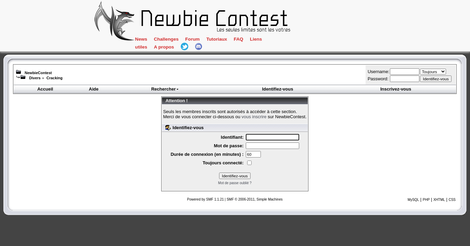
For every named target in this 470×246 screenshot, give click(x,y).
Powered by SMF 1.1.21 (205, 199)
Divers (35, 78)
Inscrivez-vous (395, 89)
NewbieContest (38, 73)
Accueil (45, 89)
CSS (452, 200)
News (164, 40)
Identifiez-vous (277, 89)
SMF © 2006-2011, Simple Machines (255, 199)
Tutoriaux (245, 40)
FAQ (269, 40)
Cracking (55, 78)
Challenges (191, 40)
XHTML (439, 200)
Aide (94, 89)
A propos (326, 40)
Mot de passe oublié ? (235, 183)
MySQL (413, 200)
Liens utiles (295, 40)
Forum (219, 40)
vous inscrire (254, 116)
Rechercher (165, 89)
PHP (426, 200)
